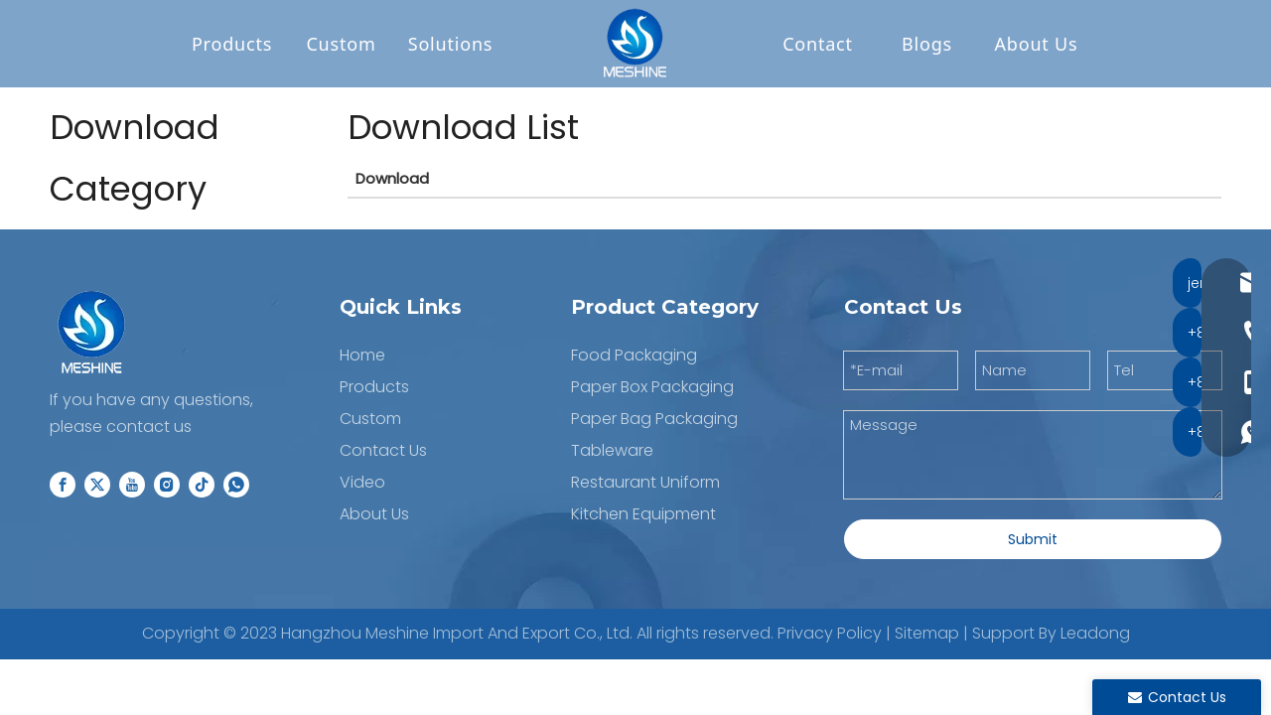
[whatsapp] (236, 486)
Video (362, 483)
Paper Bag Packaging (654, 419)
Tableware (612, 451)
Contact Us (383, 451)
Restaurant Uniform (645, 483)
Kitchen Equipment (643, 514)
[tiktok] (201, 486)
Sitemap (927, 634)
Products (232, 45)
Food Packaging (634, 356)
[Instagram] (167, 486)
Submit (1033, 540)
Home (362, 356)
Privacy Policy (829, 634)
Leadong (1095, 634)
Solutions (451, 45)
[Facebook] (62, 486)
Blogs (927, 45)
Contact (817, 45)
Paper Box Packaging (652, 387)
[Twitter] (97, 486)
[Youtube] (132, 486)
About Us (1036, 45)
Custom (340, 45)
